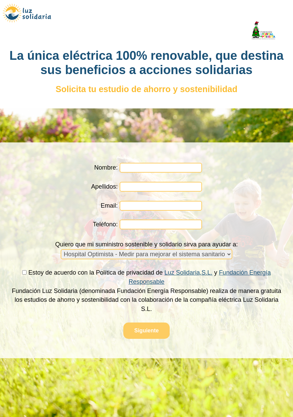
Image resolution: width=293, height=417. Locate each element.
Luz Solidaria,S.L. (189, 272)
